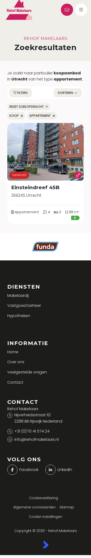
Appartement (42, 116)
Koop (16, 116)
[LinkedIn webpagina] (63, 470)
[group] (45, 151)
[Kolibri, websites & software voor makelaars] (46, 544)
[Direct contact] (67, 10)
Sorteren (68, 93)
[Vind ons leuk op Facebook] (25, 470)
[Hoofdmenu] (81, 10)
